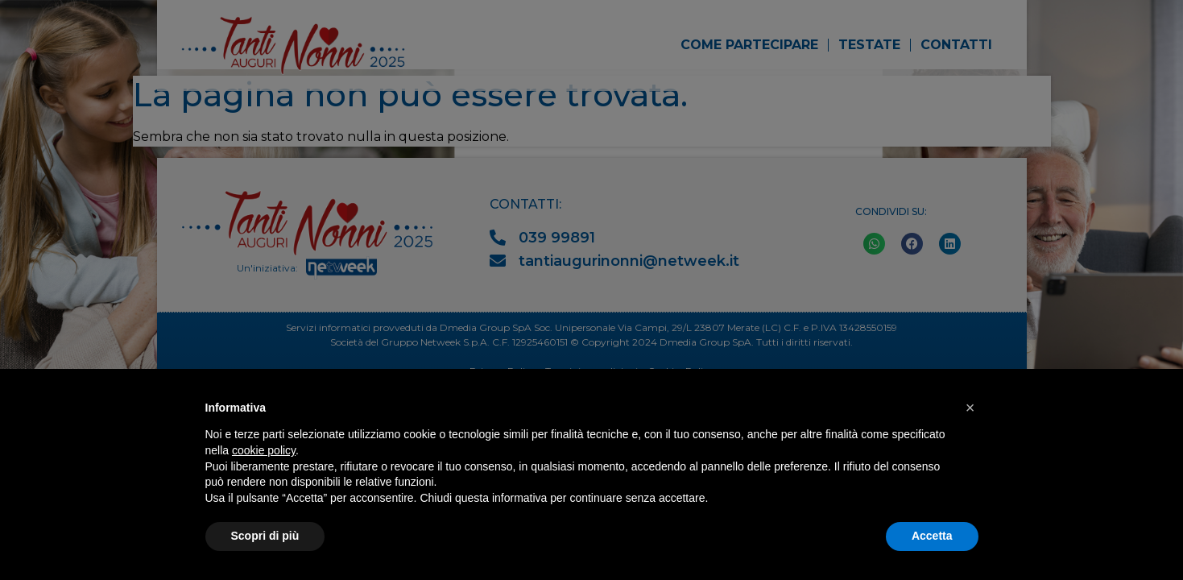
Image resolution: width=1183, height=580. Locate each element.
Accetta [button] (932, 535)
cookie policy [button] (264, 450)
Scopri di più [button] (265, 535)
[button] (970, 407)
